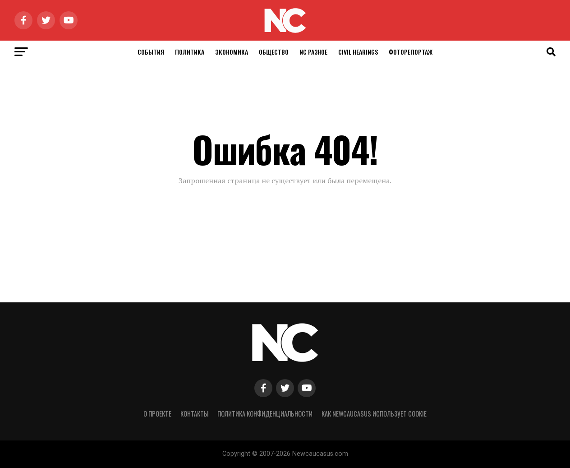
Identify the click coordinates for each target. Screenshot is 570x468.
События (151, 51)
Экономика (231, 51)
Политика (189, 51)
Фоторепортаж (410, 51)
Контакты (194, 413)
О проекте (157, 413)
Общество (274, 51)
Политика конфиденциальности (265, 413)
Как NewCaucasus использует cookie (374, 413)
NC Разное (313, 51)
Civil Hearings (358, 51)
